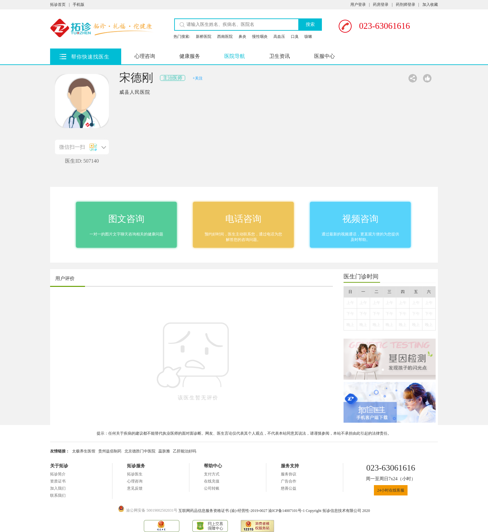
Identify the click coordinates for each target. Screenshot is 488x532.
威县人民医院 (134, 92)
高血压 (279, 36)
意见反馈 (135, 488)
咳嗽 (308, 36)
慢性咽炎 (260, 36)
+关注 (198, 78)
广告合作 (288, 481)
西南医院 (225, 36)
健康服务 (189, 56)
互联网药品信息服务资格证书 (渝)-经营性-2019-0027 (223, 510)
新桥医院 (203, 36)
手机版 (78, 4)
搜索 (310, 24)
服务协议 (288, 474)
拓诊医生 (135, 474)
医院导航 (234, 56)
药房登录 (380, 4)
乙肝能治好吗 (184, 451)
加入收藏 (430, 4)
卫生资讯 (279, 56)
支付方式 (211, 474)
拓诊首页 (58, 4)
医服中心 (324, 56)
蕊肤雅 (164, 451)
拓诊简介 (58, 474)
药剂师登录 (405, 4)
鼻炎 (242, 36)
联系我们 (58, 495)
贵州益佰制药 (110, 451)
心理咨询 (144, 56)
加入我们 (58, 488)
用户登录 (358, 4)
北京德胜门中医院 (139, 451)
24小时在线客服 (390, 490)
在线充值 (211, 481)
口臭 (295, 36)
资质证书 (58, 481)
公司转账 (211, 488)
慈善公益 (288, 488)
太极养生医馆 (83, 451)
